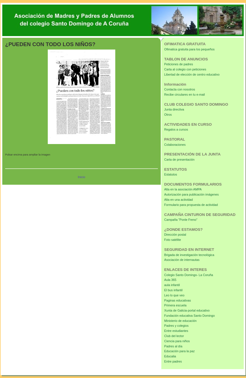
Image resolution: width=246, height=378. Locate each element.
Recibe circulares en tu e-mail (184, 94)
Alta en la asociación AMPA (183, 189)
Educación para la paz (179, 351)
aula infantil (172, 285)
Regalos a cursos (176, 129)
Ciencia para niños (177, 341)
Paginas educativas (177, 300)
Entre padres (173, 361)
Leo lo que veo (174, 295)
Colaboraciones (175, 144)
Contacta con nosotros (179, 89)
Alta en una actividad (178, 199)
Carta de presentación (179, 159)
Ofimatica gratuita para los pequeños (189, 49)
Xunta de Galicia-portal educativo (187, 310)
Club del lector (174, 336)
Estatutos (170, 174)
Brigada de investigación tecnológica (189, 255)
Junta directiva (174, 109)
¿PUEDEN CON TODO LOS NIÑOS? (50, 44)
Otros (168, 114)
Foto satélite (172, 239)
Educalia (170, 356)
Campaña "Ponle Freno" (180, 219)
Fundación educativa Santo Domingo (189, 315)
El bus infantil (173, 290)
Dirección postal (175, 234)
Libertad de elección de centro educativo (192, 74)
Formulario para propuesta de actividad (191, 204)
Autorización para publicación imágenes (191, 194)
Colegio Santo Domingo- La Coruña (188, 275)
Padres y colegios (176, 325)
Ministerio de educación (180, 320)
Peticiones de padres (178, 64)
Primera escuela (175, 305)
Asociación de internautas (181, 259)
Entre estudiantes (176, 330)
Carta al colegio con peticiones (185, 69)
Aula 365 (170, 279)
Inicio (81, 177)
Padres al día (173, 346)
